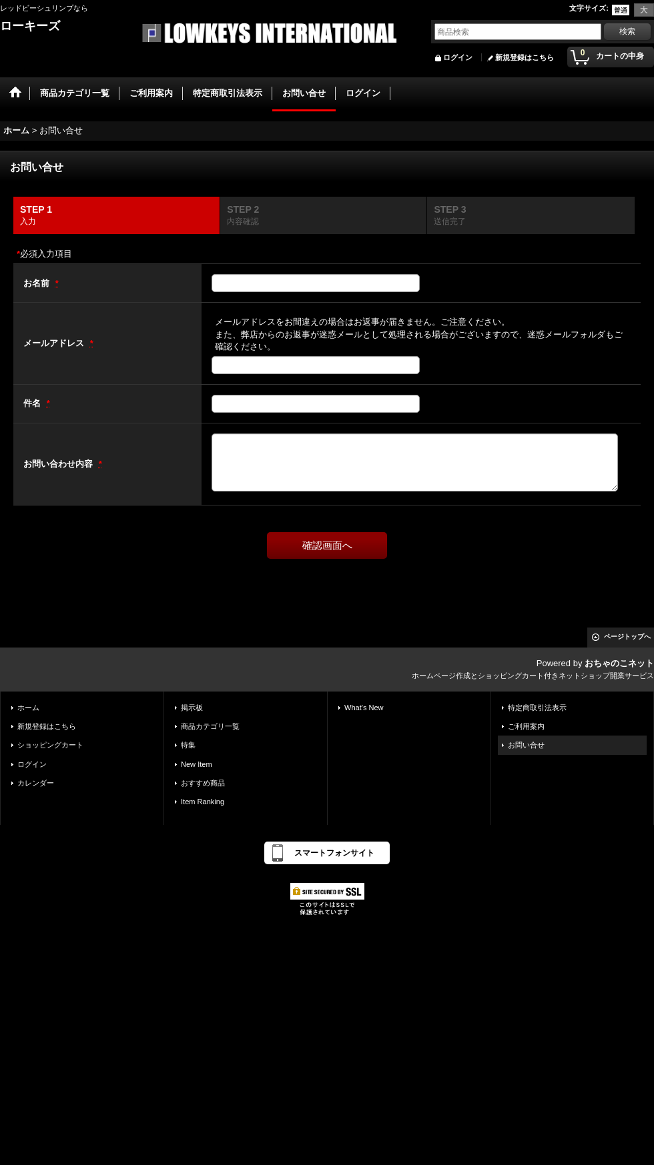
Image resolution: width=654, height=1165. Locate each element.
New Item (196, 764)
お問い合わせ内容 (59, 464)
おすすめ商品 (203, 783)
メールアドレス (55, 343)
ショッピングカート (50, 745)
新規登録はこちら (524, 57)
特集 (188, 745)
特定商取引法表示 (537, 708)
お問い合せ (526, 745)
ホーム (28, 708)
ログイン (457, 57)
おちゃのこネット (619, 663)
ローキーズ (30, 26)
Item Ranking (202, 802)
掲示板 (192, 708)
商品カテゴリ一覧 (210, 726)
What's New (364, 708)
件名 (33, 403)
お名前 (37, 283)
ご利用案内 (526, 726)
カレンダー (35, 783)
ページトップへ (627, 636)
